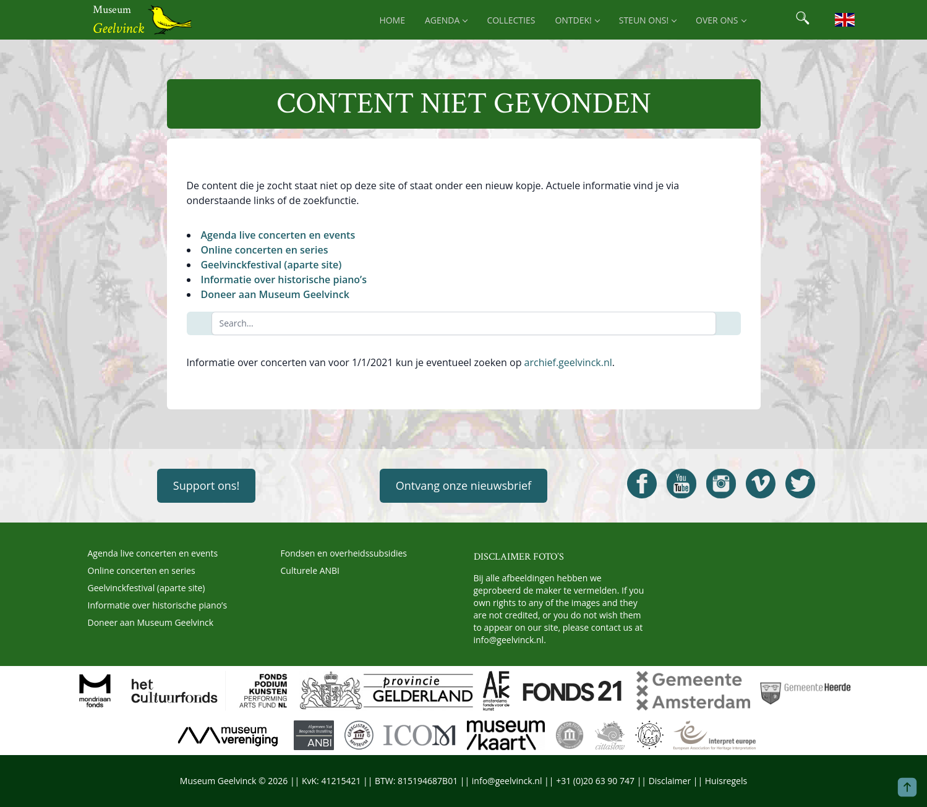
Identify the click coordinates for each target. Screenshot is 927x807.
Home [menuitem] (392, 20)
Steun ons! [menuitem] (647, 20)
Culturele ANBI (310, 570)
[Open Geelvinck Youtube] (681, 483)
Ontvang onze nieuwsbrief (463, 485)
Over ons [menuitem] (720, 20)
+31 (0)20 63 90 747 (595, 781)
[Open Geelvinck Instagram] (721, 483)
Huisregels (726, 781)
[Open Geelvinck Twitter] (800, 483)
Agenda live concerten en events (278, 235)
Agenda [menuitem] (446, 20)
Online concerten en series (264, 250)
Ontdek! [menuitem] (577, 20)
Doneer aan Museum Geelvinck (275, 294)
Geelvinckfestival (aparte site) (271, 264)
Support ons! (206, 485)
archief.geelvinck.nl (568, 362)
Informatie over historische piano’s (284, 279)
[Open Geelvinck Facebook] (642, 483)
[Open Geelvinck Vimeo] (760, 483)
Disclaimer (670, 781)
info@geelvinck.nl (509, 640)
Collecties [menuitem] (511, 20)
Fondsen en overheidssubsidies (344, 553)
